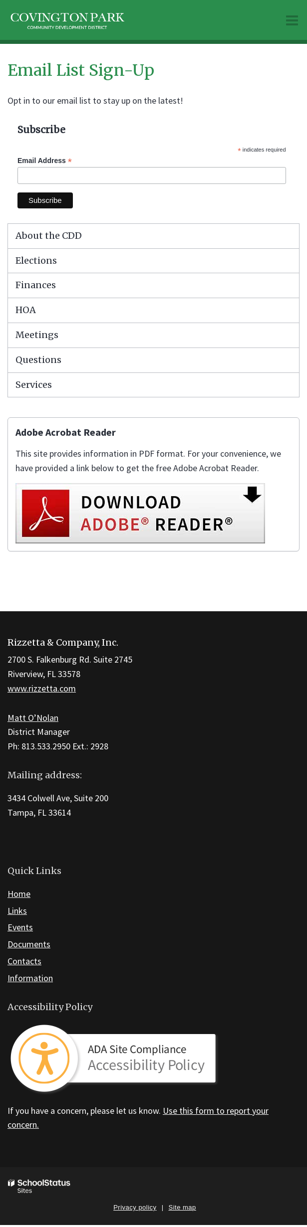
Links (17, 910)
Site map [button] (182, 1207)
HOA (25, 310)
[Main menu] (292, 20)
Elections (36, 260)
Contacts (24, 961)
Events (20, 927)
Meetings (36, 335)
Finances (35, 285)
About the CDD (48, 235)
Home (18, 893)
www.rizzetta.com (41, 688)
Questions (38, 359)
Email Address (44, 161)
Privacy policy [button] (134, 1207)
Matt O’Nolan (32, 717)
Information (30, 978)
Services (33, 384)
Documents (28, 944)
